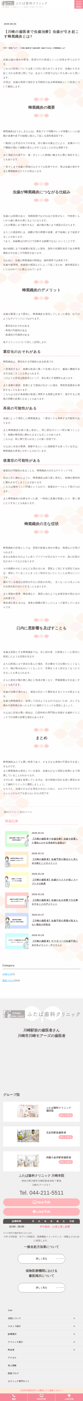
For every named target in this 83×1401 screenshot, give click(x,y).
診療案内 (12, 1334)
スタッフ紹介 (14, 1326)
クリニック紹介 (15, 1342)
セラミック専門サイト (19, 1381)
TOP (10, 1310)
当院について (14, 1318)
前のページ (10, 812)
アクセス (12, 1357)
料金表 (11, 1350)
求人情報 (12, 1365)
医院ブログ (13, 1373)
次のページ (26, 812)
